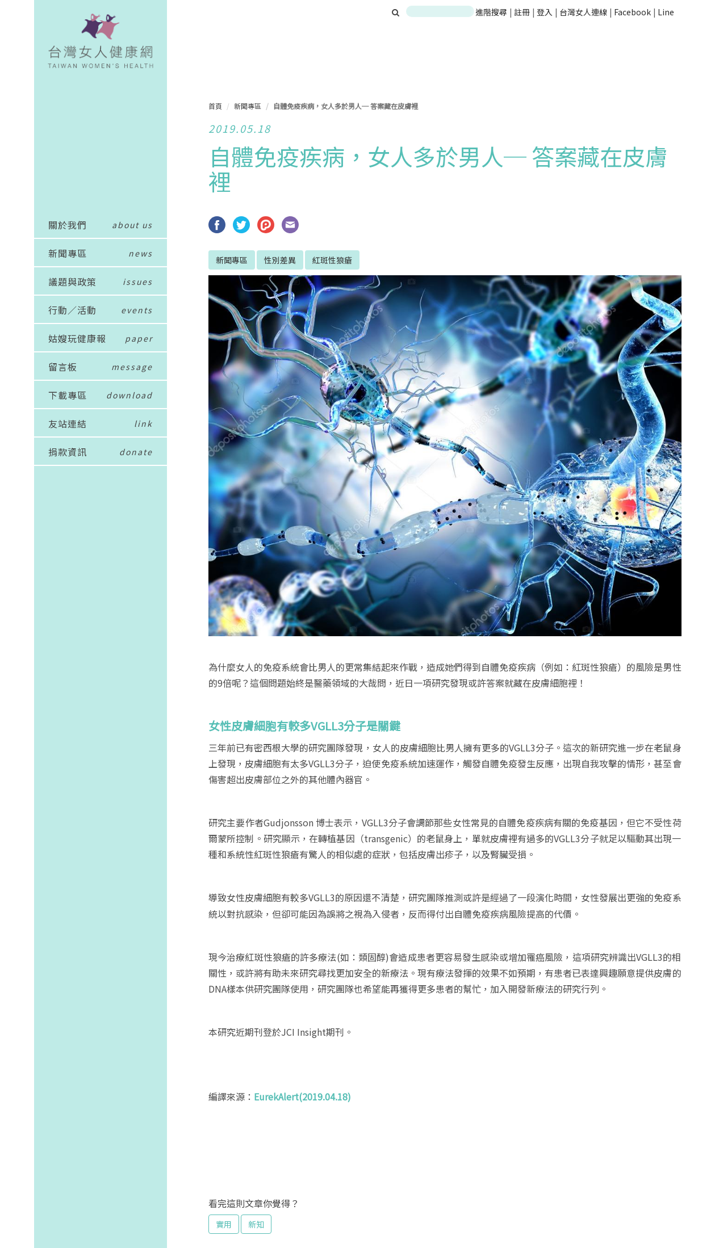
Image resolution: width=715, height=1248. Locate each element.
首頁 (215, 106)
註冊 (523, 12)
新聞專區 (247, 106)
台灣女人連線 (583, 12)
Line (666, 12)
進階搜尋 (491, 12)
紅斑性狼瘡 (332, 260)
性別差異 (280, 260)
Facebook (632, 12)
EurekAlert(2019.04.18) (302, 1096)
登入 (545, 12)
